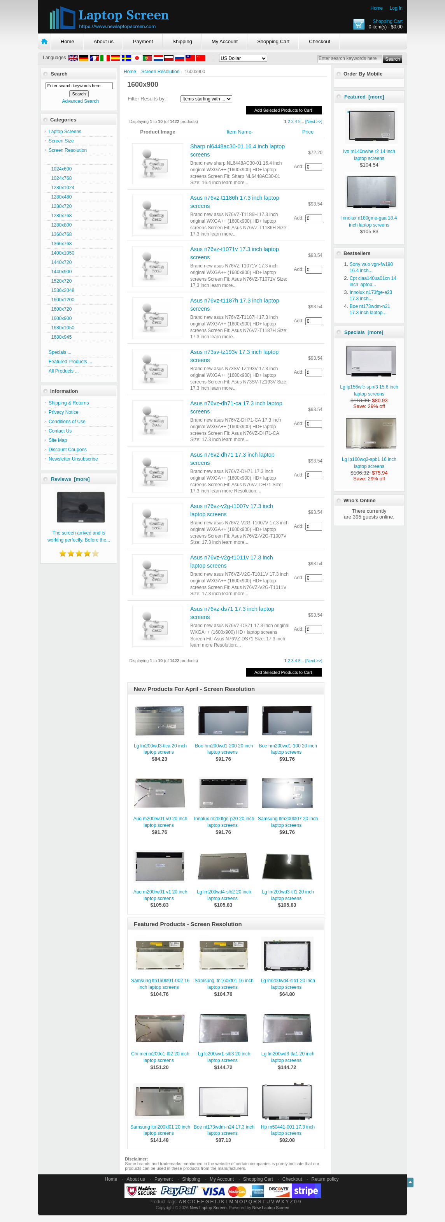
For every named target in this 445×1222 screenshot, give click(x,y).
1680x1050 (61, 328)
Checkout (319, 41)
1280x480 (60, 197)
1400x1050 (61, 253)
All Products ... (64, 371)
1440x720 (60, 262)
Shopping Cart (388, 21)
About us (104, 41)
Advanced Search (80, 101)
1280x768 (60, 215)
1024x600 (60, 169)
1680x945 (60, 337)
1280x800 (60, 225)
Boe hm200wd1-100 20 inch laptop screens (288, 749)
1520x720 (60, 281)
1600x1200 (61, 299)
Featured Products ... (70, 361)
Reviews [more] (70, 479)
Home (376, 8)
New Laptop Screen (208, 1207)
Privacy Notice (64, 412)
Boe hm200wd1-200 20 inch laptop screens (224, 749)
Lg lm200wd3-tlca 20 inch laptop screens (160, 749)
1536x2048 (61, 290)
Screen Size (61, 141)
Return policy (325, 1179)
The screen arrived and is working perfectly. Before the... (78, 533)
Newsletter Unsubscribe (73, 459)
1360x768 (60, 234)
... (302, 121)
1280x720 (60, 206)
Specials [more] (363, 332)
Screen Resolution (160, 71)
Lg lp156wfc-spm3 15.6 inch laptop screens (369, 387)
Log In (396, 8)
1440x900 (60, 271)
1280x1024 (61, 187)
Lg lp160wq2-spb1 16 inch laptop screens (370, 459)
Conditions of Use (67, 421)
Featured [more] (364, 97)
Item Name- (240, 132)
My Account (225, 41)
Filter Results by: (147, 99)
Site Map (58, 440)
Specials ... (60, 352)
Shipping (182, 41)
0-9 (297, 1201)
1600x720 (60, 309)
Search (59, 74)
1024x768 (60, 178)
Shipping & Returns (69, 403)
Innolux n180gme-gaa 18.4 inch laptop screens (370, 218)
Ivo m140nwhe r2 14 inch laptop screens (370, 151)
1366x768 (60, 243)
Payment (143, 41)
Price (308, 132)
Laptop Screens (65, 131)
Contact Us (60, 431)
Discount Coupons (68, 449)
